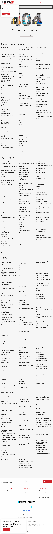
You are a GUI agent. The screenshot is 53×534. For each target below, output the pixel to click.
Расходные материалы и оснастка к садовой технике (43, 216)
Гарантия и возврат (44, 494)
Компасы (21, 452)
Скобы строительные (24, 141)
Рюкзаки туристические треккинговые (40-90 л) (24, 398)
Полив (2, 174)
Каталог (26, 490)
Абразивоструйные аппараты (43, 77)
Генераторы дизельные (41, 106)
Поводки (38, 375)
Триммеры (38, 223)
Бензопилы (21, 185)
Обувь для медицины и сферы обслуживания (7, 261)
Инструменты (4, 51)
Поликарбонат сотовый (24, 211)
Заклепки (21, 135)
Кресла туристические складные (44, 420)
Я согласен (6, 529)
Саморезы (21, 139)
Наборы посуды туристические (26, 420)
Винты (20, 126)
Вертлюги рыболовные (41, 366)
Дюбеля (20, 133)
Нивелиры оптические (6, 109)
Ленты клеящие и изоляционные (41, 48)
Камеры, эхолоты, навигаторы (6, 367)
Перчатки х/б (39, 300)
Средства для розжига (6, 420)
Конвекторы (4, 243)
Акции (26, 492)
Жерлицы (3, 341)
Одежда (4, 257)
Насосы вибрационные (24, 168)
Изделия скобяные (6, 192)
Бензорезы (21, 187)
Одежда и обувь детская (25, 261)
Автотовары (4, 47)
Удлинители (39, 245)
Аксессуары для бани (41, 229)
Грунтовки (21, 219)
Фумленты (38, 60)
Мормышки (21, 381)
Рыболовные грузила (6, 362)
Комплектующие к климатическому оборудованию (8, 237)
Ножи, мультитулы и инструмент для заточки (43, 396)
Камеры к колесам (40, 178)
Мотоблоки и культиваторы (43, 207)
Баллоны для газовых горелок (26, 461)
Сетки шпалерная (40, 172)
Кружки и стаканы (23, 416)
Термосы (21, 423)
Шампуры (3, 426)
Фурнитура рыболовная (42, 364)
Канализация (22, 246)
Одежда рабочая (23, 273)
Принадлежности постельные (43, 268)
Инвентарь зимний (6, 199)
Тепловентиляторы (5, 250)
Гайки (20, 128)
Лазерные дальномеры (6, 105)
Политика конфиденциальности (44, 496)
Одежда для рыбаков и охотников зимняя (6, 311)
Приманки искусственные (25, 373)
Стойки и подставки (5, 352)
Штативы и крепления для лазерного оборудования (7, 116)
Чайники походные (23, 425)
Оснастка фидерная (41, 374)
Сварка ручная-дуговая (6, 151)
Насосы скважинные (23, 174)
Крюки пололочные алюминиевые (5, 73)
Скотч (37, 58)
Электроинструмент (5, 63)
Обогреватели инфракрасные (8, 245)
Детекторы (3, 97)
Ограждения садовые (6, 227)
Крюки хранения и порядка (7, 76)
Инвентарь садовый (6, 208)
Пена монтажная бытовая (25, 81)
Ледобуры (3, 387)
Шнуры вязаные (40, 95)
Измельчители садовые (42, 201)
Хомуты (38, 118)
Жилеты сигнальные (23, 302)
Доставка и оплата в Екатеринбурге (44, 491)
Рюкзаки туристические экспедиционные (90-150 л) (25, 405)
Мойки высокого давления (42, 205)
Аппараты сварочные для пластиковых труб (7, 139)
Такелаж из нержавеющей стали (44, 116)
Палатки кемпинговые (24, 435)
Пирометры (3, 111)
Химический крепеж (23, 153)
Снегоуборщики (40, 221)
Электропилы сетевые (24, 195)
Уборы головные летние (42, 277)
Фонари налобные (40, 447)
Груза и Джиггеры (6, 358)
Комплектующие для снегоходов (24, 443)
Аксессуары (4, 339)
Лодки (20, 350)
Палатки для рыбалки (24, 362)
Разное (38, 241)
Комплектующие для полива (7, 172)
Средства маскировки (6, 324)
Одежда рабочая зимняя (24, 275)
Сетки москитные (40, 168)
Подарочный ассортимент (26, 429)
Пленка (20, 199)
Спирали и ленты (5, 452)
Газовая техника (23, 114)
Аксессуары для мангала (6, 412)
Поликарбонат (22, 207)
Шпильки (21, 145)
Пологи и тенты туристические (26, 439)
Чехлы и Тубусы (4, 354)
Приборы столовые (23, 421)
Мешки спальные (40, 412)
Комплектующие (22, 209)
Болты (20, 124)
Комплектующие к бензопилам (26, 189)
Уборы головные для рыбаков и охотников (42, 272)
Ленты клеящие (40, 53)
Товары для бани (41, 227)
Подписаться (47, 481)
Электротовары (40, 235)
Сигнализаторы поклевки (43, 339)
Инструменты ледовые (6, 202)
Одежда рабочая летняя (24, 277)
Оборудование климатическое (5, 231)
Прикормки (21, 369)
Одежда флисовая (5, 319)
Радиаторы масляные (6, 249)
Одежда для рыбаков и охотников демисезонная (7, 308)
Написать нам (25, 507)
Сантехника (22, 240)
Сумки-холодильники (6, 422)
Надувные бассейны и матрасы (8, 439)
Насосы (20, 354)
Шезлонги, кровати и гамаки (43, 428)
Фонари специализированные (43, 453)
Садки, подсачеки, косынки (7, 350)
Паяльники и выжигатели (7, 147)
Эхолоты (3, 372)
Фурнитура (3, 196)
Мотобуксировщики (41, 408)
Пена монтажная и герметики (24, 72)
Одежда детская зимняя (24, 267)
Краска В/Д (21, 226)
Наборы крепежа (23, 137)
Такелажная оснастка (42, 110)
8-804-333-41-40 (26, 514)
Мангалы (3, 416)
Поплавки (38, 343)
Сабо (2, 264)
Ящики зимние (40, 379)
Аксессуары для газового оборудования (25, 458)
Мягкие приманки (23, 383)
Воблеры (21, 379)
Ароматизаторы (22, 367)
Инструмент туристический (8, 396)
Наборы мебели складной (42, 422)
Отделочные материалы (24, 230)
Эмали (20, 236)
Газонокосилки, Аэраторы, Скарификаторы (42, 198)
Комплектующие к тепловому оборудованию (8, 240)
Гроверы (21, 131)
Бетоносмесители (40, 83)
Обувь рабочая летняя (41, 323)
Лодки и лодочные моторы (26, 345)
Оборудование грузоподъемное (44, 112)
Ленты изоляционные (41, 51)
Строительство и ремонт (13, 44)
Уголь (2, 424)
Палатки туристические (24, 437)
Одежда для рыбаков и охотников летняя (6, 315)
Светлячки (38, 345)
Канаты (38, 91)
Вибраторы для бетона (41, 79)
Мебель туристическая (42, 418)
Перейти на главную (26, 35)
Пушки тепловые (5, 247)
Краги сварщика (40, 296)
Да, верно (6, 14)
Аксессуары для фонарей (42, 440)
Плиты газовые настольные (25, 465)
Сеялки (2, 219)
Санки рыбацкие (23, 387)
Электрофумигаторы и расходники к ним (6, 458)
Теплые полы (4, 252)
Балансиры (21, 376)
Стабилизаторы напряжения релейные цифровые (25, 102)
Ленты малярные (40, 55)
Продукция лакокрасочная (26, 215)
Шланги (3, 176)
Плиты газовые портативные (25, 467)
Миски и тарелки (23, 418)
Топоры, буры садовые (6, 221)
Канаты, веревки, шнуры (42, 87)
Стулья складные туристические (44, 426)
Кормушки (4, 379)
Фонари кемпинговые (41, 445)
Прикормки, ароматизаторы (26, 365)
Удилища (38, 352)
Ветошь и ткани (40, 266)
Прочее (3, 188)
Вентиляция (21, 242)
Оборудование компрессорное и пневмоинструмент (6, 122)
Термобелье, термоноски (7, 326)
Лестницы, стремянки (7, 85)
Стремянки (3, 89)
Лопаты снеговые (5, 204)
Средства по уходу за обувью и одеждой (24, 330)
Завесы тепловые (5, 234)
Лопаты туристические (6, 398)
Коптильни (3, 414)
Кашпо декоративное (6, 182)
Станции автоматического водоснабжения (25, 178)
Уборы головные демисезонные (43, 279)
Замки (2, 194)
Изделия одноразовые (24, 293)
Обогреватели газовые (24, 463)
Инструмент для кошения (7, 212)
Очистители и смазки (24, 79)
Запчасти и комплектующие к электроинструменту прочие (8, 53)
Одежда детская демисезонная (26, 265)
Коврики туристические (6, 435)
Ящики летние (40, 383)
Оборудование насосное (25, 161)
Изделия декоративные (7, 180)
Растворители (22, 234)
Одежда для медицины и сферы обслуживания (7, 281)
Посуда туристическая (25, 412)
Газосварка (3, 141)
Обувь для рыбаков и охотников (42, 306)
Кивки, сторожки (40, 341)
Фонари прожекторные (41, 449)
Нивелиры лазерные (5, 107)
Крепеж (21, 120)
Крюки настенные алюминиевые (8, 71)
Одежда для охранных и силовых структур (7, 289)
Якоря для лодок (22, 358)
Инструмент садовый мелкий (8, 217)
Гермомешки (22, 408)
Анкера (20, 122)
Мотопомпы (21, 166)
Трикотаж (21, 278)
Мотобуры (38, 208)
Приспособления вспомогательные (5, 400)
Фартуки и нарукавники (24, 295)
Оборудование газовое (25, 456)
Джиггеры (3, 360)
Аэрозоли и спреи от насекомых (8, 449)
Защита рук (39, 294)
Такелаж (38, 114)
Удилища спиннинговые (41, 360)
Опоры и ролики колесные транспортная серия (25, 67)
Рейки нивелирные (5, 113)
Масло (20, 191)
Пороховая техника (23, 116)
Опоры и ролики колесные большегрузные (25, 53)
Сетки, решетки (40, 161)
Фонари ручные (40, 451)
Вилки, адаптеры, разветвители (43, 237)
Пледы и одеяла (5, 441)
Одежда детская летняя (24, 269)
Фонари (38, 438)
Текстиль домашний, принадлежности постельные (42, 262)
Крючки (38, 372)
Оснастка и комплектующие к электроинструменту (8, 57)
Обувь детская (22, 263)
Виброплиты (39, 81)
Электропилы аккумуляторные (26, 193)
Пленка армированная (24, 201)
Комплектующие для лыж (42, 434)
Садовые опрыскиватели (42, 219)
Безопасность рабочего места (26, 312)
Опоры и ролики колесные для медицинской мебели (26, 60)
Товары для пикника (6, 410)
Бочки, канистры (5, 161)
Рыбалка (5, 335)
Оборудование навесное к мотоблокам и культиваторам (43, 211)
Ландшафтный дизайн (7, 225)
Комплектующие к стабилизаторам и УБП (24, 96)
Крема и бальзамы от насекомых (9, 450)
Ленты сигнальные (40, 56)
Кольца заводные (40, 370)
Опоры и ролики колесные (26, 47)
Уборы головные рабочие (43, 283)
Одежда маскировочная (6, 317)
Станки (2, 59)
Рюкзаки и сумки (23, 396)
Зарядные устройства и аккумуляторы (41, 443)
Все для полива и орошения (8, 170)
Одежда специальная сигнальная (24, 299)
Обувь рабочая (40, 321)
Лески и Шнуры (23, 339)
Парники (38, 186)
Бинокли (21, 450)
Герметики (21, 75)
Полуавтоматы (4, 149)
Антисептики (22, 217)
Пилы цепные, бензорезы (25, 183)
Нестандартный (22, 151)
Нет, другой (6, 11)
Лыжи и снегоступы (41, 432)
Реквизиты (9, 492)
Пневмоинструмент (5, 131)
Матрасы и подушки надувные (8, 437)
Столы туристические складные (43, 424)
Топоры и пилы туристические (8, 406)
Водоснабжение (22, 244)
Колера (20, 224)
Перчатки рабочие (40, 298)
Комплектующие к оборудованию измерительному (8, 103)
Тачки (38, 176)
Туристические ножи (41, 404)
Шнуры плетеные (40, 89)
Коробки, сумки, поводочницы (8, 347)
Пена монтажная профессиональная (23, 83)
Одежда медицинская (6, 284)
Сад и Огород (7, 157)
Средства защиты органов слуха (26, 322)
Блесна (20, 377)
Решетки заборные (40, 163)
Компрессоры (4, 129)
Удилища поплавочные (41, 358)
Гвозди (20, 130)
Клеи (20, 77)
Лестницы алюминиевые (6, 87)
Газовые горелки (23, 469)
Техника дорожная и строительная (41, 74)
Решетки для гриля (5, 418)
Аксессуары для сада (6, 210)
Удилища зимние (40, 356)
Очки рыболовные (5, 348)
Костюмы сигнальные (24, 304)
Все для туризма (8, 392)
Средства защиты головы (25, 314)
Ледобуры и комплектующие (9, 383)
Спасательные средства (24, 356)
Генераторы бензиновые (42, 104)
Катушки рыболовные (7, 376)
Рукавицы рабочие (40, 302)
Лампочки (38, 239)
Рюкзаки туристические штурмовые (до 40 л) (24, 402)
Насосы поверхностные (24, 172)
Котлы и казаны (22, 414)
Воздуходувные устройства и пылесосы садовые (43, 195)
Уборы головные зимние (42, 275)
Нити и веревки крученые (42, 93)
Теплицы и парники (41, 184)
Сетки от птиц (39, 170)
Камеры (3, 370)
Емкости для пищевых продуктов (9, 166)
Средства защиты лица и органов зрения (24, 316)
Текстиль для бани (40, 231)
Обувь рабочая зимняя (41, 327)
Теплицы (38, 188)
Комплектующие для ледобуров (8, 385)
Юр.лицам (9, 490)
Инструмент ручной (5, 61)
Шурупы (20, 147)
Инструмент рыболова (6, 343)
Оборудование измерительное (5, 94)
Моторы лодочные (23, 352)
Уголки (38, 70)
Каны (2, 345)
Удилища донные (40, 354)
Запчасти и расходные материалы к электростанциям (43, 102)
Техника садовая (40, 192)
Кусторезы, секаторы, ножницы (43, 203)
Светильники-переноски (42, 243)
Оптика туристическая (25, 448)
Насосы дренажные (23, 170)
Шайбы (20, 143)
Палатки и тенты (23, 433)
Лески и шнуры (22, 341)
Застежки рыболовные (41, 368)
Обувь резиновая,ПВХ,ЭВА (42, 325)
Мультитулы (39, 402)
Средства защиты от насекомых (6, 446)
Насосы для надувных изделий (8, 433)
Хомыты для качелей (6, 78)
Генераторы (39, 99)
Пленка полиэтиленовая (24, 203)
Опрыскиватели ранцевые (42, 214)
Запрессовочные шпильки (25, 149)
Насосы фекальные (23, 176)
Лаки (20, 228)
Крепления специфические (42, 68)
